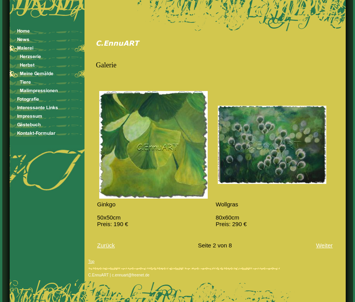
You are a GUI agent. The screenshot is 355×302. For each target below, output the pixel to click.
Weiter (324, 245)
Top (91, 261)
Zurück (106, 245)
